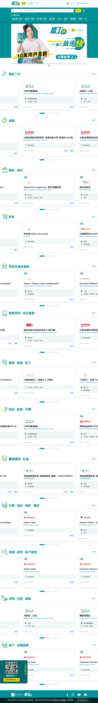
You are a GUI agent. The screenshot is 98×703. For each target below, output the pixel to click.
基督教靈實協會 (29, 478)
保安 (86, 19)
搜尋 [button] (78, 10)
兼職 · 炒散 (17, 19)
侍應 (52, 19)
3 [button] (56, 113)
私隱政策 (56, 700)
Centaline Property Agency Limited (36, 140)
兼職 (15, 153)
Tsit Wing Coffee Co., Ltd (88, 525)
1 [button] (42, 113)
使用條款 (63, 700)
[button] (14, 10)
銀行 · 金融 (29, 19)
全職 (15, 107)
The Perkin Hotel (85, 190)
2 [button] (49, 113)
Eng (37, 3)
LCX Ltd (26, 236)
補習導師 (73, 19)
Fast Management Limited (33, 382)
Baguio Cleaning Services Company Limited (39, 94)
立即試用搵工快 (11, 680)
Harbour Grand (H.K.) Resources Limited (37, 190)
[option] (49, 94)
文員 (59, 19)
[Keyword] (46, 10)
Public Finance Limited (31, 525)
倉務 (65, 19)
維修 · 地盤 (41, 19)
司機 (80, 19)
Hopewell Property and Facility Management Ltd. (40, 333)
